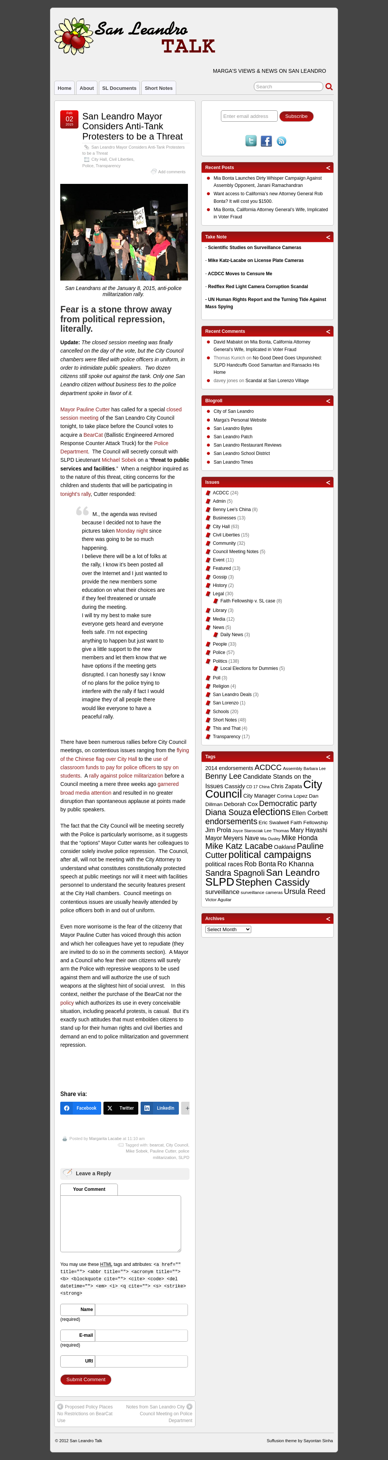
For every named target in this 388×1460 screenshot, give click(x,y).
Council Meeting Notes (236, 551)
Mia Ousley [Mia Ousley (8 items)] (270, 838)
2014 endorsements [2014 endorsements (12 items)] (229, 768)
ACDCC (221, 493)
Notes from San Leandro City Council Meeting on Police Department (159, 1413)
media (82, 793)
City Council (177, 1145)
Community (224, 543)
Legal (218, 593)
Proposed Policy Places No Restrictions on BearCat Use (85, 1413)
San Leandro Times (233, 462)
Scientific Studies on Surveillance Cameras (254, 247)
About (87, 88)
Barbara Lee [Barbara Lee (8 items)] (315, 768)
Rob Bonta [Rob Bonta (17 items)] (260, 864)
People (220, 644)
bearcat (157, 1145)
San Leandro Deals (232, 694)
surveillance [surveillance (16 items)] (222, 891)
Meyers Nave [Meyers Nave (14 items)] (241, 838)
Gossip (220, 577)
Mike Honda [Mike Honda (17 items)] (300, 838)
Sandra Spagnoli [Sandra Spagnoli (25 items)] (235, 873)
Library (220, 610)
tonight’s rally (75, 494)
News (218, 627)
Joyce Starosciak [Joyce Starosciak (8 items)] (247, 830)
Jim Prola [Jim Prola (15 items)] (218, 829)
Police (87, 165)
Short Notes (158, 88)
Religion (221, 686)
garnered (168, 784)
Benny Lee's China (232, 509)
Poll (217, 678)
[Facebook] (80, 1108)
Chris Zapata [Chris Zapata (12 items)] (286, 786)
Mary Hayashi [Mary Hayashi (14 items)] (308, 830)
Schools (221, 711)
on (232, 343)
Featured (222, 568)
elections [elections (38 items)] (272, 811)
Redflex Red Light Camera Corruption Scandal (258, 286)
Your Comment (89, 1189)
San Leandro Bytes (233, 428)
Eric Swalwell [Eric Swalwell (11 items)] (274, 822)
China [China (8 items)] (264, 786)
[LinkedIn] (160, 1108)
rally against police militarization (126, 776)
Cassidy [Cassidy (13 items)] (234, 786)
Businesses (224, 518)
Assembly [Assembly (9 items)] (292, 768)
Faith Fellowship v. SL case (248, 601)
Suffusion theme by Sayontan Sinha (300, 1440)
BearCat (93, 435)
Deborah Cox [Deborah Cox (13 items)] (241, 804)
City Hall (98, 159)
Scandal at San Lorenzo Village (277, 380)
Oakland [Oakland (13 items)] (285, 847)
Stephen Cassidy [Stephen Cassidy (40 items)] (273, 882)
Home (64, 88)
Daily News (232, 634)
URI (89, 1361)
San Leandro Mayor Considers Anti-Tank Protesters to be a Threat (132, 126)
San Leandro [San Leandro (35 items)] (293, 872)
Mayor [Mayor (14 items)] (213, 838)
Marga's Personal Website (240, 420)
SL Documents (119, 88)
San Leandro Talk (86, 1440)
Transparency (108, 165)
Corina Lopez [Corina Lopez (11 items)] (292, 796)
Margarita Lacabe (105, 1138)
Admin (219, 501)
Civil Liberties (121, 159)
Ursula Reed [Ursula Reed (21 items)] (304, 891)
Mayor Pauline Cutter (85, 409)
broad (67, 793)
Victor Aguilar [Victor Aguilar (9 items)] (218, 899)
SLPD (183, 1157)
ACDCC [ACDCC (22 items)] (268, 767)
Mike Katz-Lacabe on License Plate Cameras (256, 260)
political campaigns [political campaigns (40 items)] (269, 854)
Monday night (132, 531)
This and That (227, 728)
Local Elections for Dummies (249, 668)
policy (67, 1003)
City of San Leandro (234, 411)
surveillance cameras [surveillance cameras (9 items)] (262, 892)
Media (219, 619)
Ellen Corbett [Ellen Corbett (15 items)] (310, 812)
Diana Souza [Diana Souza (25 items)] (228, 812)
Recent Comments (225, 331)
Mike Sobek (136, 1151)
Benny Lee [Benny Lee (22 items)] (223, 776)
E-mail (86, 1335)
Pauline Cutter (163, 1151)
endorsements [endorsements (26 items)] (231, 821)
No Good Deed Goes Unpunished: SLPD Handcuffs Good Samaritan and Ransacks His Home (268, 365)
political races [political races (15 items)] (224, 864)
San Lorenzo (226, 703)
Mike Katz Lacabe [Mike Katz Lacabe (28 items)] (239, 846)
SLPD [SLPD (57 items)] (220, 881)
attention (101, 793)
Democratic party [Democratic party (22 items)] (288, 803)
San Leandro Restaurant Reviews (248, 445)
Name (87, 1309)
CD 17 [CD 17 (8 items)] (252, 786)
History (220, 585)
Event (219, 560)
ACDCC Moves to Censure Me (240, 273)
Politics (220, 661)
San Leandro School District (242, 453)
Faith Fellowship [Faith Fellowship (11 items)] (309, 822)
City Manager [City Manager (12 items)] (259, 796)
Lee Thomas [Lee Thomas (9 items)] (276, 830)
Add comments (172, 171)
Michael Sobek (119, 460)
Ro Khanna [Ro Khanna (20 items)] (295, 864)
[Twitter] (121, 1108)
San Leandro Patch (233, 436)
